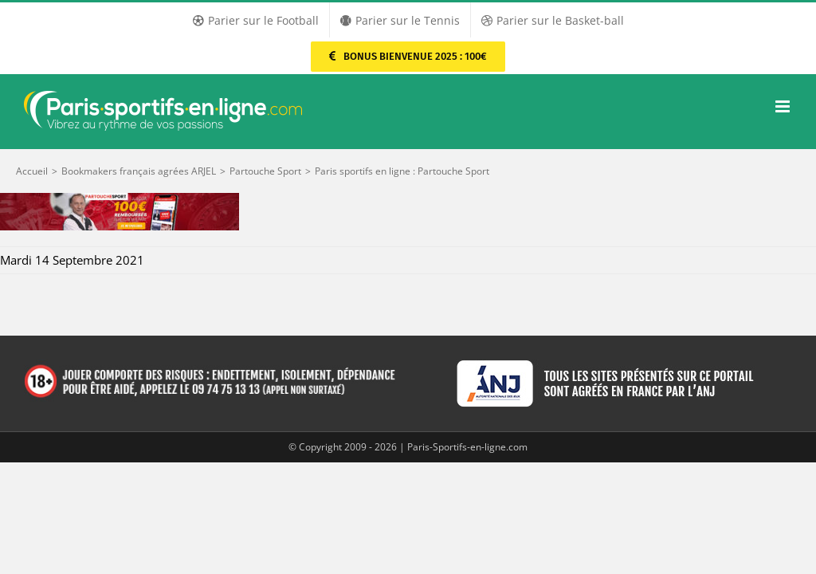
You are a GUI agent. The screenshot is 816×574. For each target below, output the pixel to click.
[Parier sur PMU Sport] (407, 56)
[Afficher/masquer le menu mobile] (783, 106)
